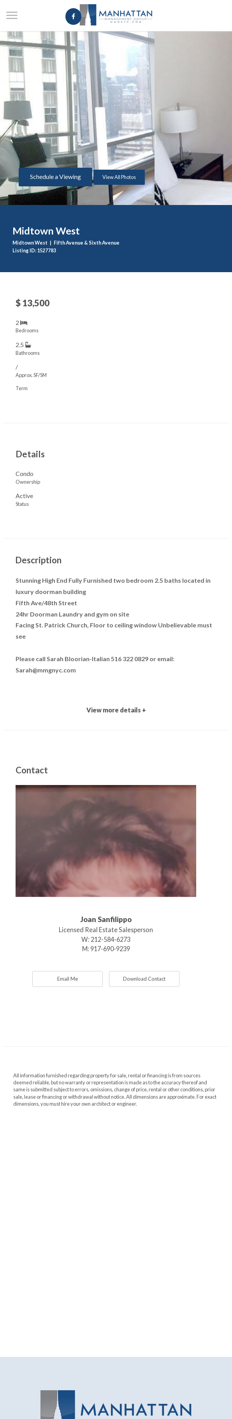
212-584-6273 (110, 939)
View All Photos (119, 177)
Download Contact (144, 979)
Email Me (67, 979)
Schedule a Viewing (55, 176)
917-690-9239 (110, 948)
